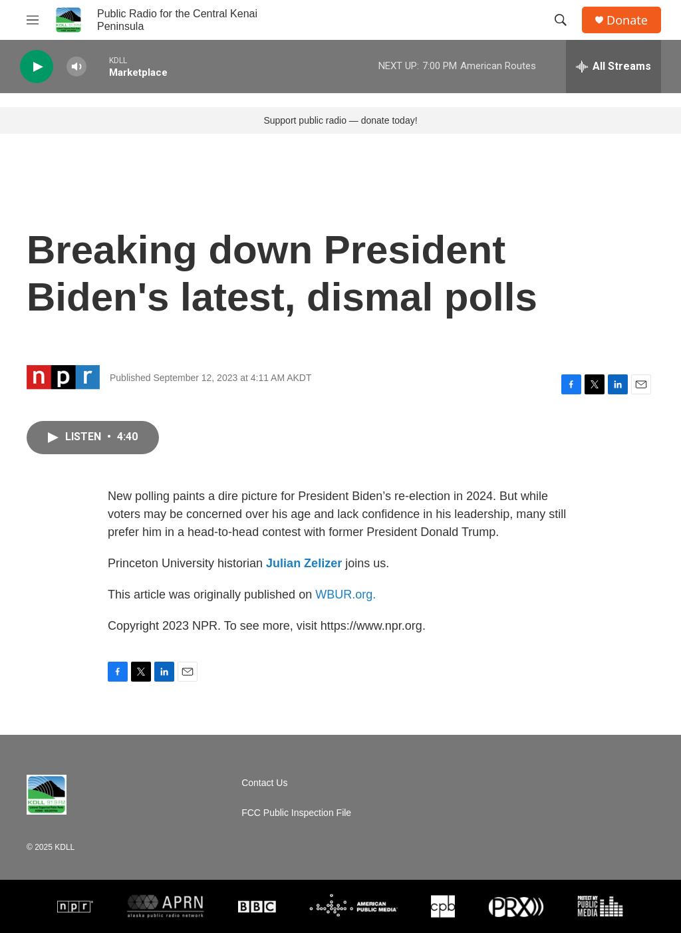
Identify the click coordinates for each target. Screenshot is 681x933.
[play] (36, 66)
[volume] (76, 67)
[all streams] (613, 66)
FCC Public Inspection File (296, 813)
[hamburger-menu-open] (32, 20)
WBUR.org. (345, 594)
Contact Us (264, 783)
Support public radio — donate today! (340, 120)
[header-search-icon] (560, 20)
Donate (627, 20)
